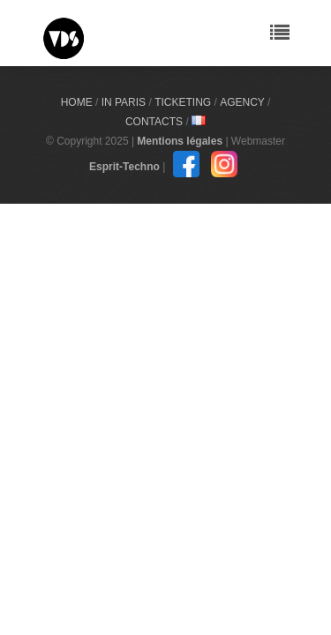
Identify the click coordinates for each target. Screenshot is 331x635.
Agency (242, 102)
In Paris (124, 102)
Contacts (154, 122)
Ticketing (182, 102)
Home (77, 102)
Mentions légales (179, 141)
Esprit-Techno (124, 167)
